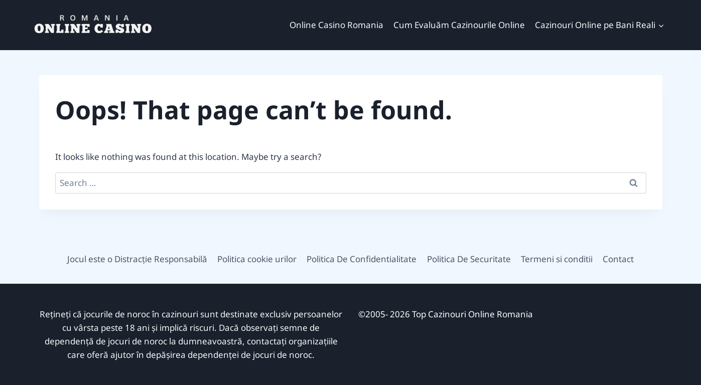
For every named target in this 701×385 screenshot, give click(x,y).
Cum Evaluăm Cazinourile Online (459, 25)
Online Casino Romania (336, 25)
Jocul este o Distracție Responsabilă (137, 259)
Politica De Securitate (469, 259)
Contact (618, 259)
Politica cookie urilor (257, 259)
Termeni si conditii (557, 259)
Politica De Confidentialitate (361, 259)
